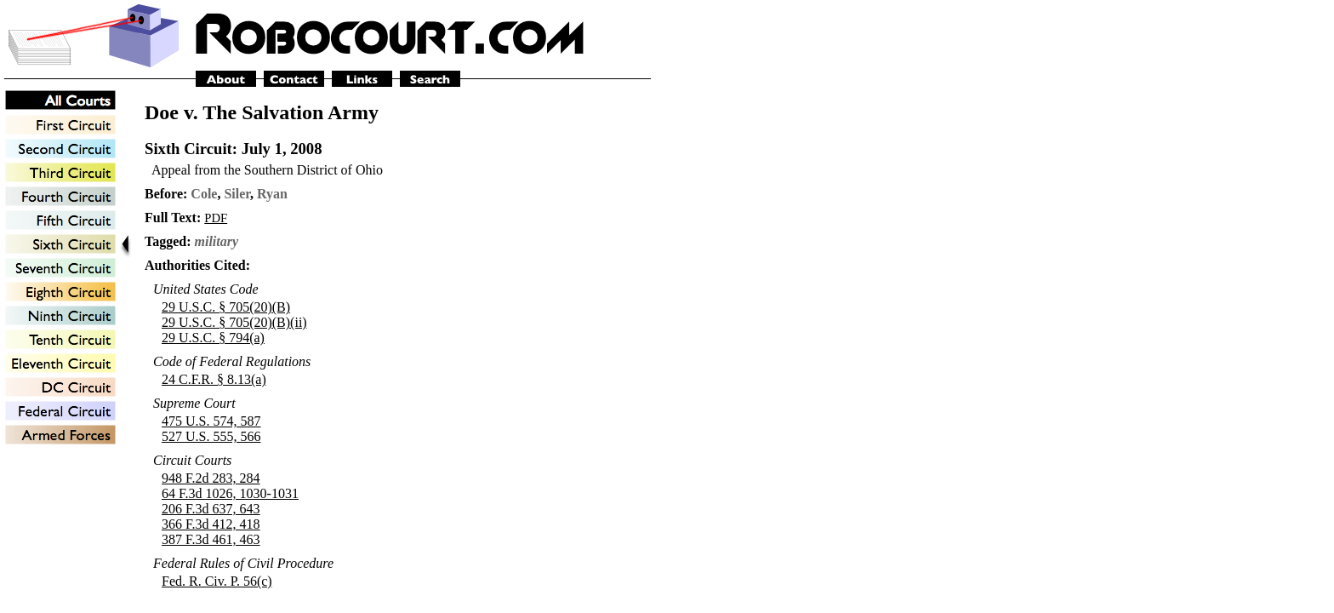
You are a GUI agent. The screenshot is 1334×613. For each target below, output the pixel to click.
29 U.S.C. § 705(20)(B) (226, 307)
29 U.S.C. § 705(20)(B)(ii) (234, 322)
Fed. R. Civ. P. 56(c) (217, 581)
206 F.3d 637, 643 (211, 508)
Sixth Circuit (188, 149)
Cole (204, 193)
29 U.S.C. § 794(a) (213, 337)
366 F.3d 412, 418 (211, 524)
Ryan (272, 193)
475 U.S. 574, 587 (211, 421)
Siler (237, 193)
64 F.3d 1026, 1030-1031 (230, 493)
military (217, 241)
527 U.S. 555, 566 (211, 436)
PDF (215, 218)
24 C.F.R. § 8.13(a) (214, 379)
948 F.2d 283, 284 (211, 478)
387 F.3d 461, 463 (211, 539)
